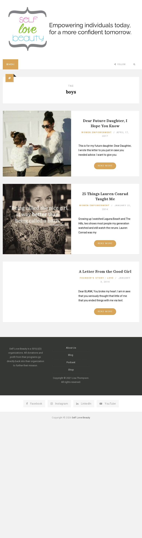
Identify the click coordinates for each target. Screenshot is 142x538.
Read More (105, 166)
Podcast (70, 362)
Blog (71, 355)
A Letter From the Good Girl (105, 271)
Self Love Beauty (81, 417)
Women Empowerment (96, 132)
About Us (71, 347)
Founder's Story (92, 278)
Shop (71, 369)
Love (110, 278)
